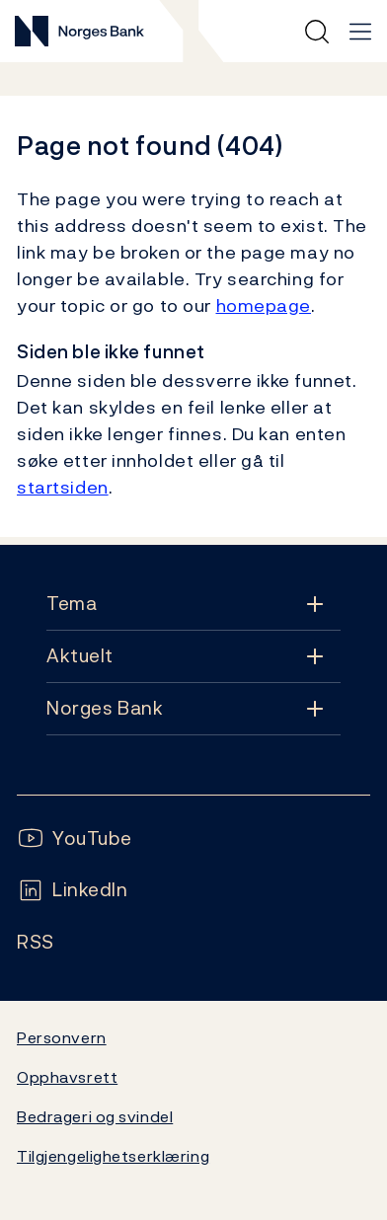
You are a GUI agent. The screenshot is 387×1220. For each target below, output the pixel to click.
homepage (264, 305)
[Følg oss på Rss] (35, 942)
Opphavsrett (67, 1077)
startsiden (63, 487)
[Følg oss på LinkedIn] (72, 890)
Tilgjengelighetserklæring (113, 1156)
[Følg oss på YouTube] (74, 838)
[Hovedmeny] (360, 31)
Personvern (62, 1037)
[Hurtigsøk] (317, 31)
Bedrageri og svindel (95, 1116)
